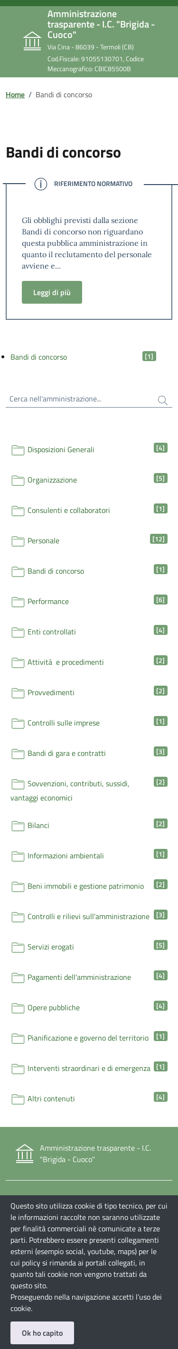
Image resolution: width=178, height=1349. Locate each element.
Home (15, 94)
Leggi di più (52, 292)
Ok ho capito (42, 1333)
